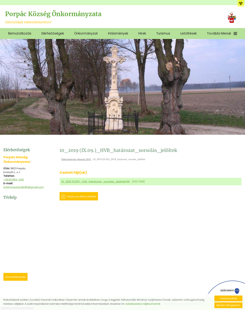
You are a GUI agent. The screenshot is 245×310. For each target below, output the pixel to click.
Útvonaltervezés (15, 277)
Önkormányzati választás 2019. (76, 159)
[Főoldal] (232, 17)
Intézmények (118, 33)
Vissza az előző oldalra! (81, 196)
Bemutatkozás (19, 33)
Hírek (142, 33)
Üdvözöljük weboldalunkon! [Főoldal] (53, 17)
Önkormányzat (86, 33)
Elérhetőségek (53, 33)
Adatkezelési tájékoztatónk (143, 304)
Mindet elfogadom (228, 305)
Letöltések (188, 33)
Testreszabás (228, 298)
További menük (222, 33)
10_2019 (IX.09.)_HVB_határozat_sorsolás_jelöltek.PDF (95, 181)
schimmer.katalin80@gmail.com (23, 187)
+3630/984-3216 (13, 179)
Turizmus (163, 33)
